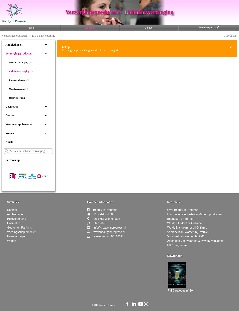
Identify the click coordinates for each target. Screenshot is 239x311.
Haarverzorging (18, 97)
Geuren (10, 115)
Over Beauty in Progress (182, 209)
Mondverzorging (19, 89)
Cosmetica (11, 106)
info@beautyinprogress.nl (110, 227)
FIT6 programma (177, 245)
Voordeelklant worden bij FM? (186, 236)
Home (31, 27)
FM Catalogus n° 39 (180, 289)
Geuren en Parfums (19, 227)
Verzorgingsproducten (14, 35)
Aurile (9, 141)
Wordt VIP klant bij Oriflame (184, 223)
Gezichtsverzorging (20, 62)
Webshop (90, 27)
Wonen (9, 133)
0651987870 (101, 223)
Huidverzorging (16, 218)
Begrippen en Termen (180, 218)
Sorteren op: (13, 160)
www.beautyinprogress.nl (109, 232)
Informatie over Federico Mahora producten (194, 214)
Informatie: (174, 202)
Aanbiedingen (13, 44)
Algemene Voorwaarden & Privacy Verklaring (195, 240)
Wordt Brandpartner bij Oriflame (187, 227)
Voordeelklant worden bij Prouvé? (188, 232)
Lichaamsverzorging (21, 71)
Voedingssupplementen (19, 124)
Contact (149, 27)
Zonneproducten (19, 80)
